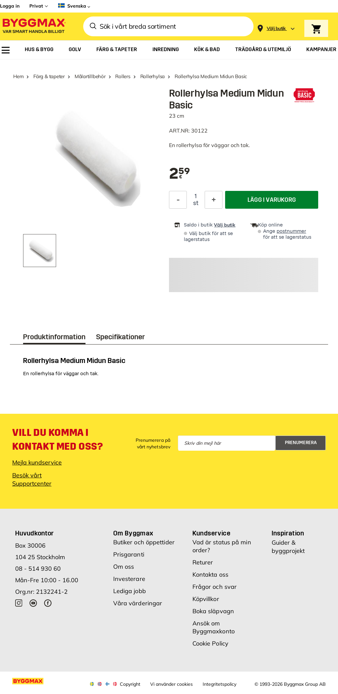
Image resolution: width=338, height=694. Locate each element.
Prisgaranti (128, 554)
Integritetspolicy (219, 684)
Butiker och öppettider (144, 542)
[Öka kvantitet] (213, 200)
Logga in (9, 6)
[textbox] (179, 174)
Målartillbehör (90, 76)
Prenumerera (301, 442)
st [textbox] (195, 203)
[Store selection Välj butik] (276, 28)
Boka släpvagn (213, 611)
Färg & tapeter (49, 76)
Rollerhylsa (152, 76)
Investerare (129, 579)
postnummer (291, 231)
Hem (18, 76)
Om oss (123, 566)
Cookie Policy (210, 643)
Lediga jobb (129, 591)
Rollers (122, 76)
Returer (202, 562)
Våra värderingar (137, 603)
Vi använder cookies (171, 684)
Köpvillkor (205, 599)
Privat (36, 6)
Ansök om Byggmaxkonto (213, 627)
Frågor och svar (214, 586)
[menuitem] (6, 50)
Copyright (130, 684)
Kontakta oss (210, 574)
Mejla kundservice (37, 462)
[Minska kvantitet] (178, 200)
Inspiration (288, 533)
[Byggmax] (33, 26)
